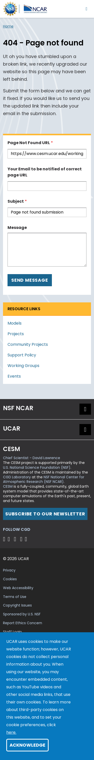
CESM (8, 486)
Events (14, 376)
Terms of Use (14, 596)
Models (15, 323)
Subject (16, 201)
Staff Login (12, 631)
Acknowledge (27, 745)
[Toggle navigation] (86, 8)
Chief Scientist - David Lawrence (31, 457)
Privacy (9, 570)
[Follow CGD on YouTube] (16, 539)
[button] (85, 409)
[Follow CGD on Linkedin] (27, 539)
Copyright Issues (17, 605)
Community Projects (28, 344)
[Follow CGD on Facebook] (10, 539)
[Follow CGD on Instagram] (22, 539)
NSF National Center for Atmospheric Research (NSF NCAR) (43, 479)
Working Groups (23, 366)
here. (11, 732)
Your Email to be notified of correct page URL (45, 172)
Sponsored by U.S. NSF (22, 614)
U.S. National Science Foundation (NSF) (36, 467)
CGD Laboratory (17, 477)
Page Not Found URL (29, 143)
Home (8, 26)
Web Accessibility (18, 587)
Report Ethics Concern (22, 622)
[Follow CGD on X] (5, 539)
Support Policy (22, 355)
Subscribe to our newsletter (45, 514)
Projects (16, 334)
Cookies (10, 579)
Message (17, 227)
